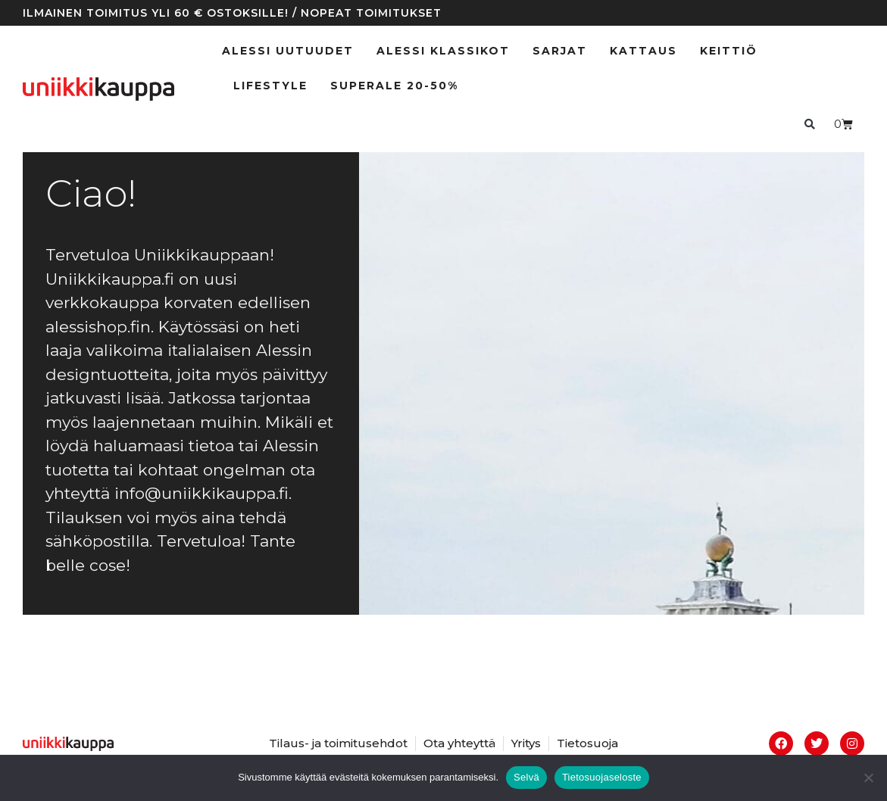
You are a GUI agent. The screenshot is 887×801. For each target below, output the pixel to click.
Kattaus (643, 51)
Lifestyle (270, 85)
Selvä (526, 777)
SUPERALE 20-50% (394, 85)
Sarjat (560, 51)
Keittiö (728, 51)
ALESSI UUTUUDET (288, 51)
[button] (809, 124)
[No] (868, 777)
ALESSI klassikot (443, 51)
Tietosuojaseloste (602, 777)
